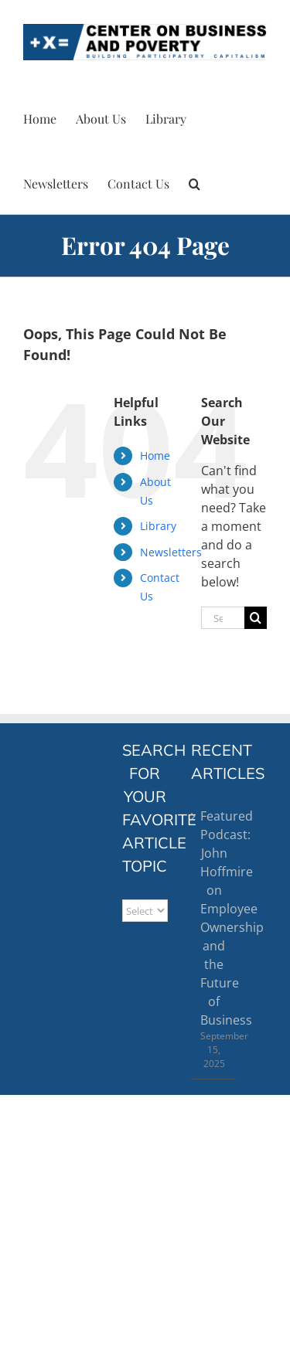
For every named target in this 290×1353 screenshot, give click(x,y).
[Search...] (222, 618)
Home (155, 455)
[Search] (255, 618)
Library (158, 525)
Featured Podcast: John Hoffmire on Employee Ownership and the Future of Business (214, 917)
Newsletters (171, 552)
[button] (194, 181)
